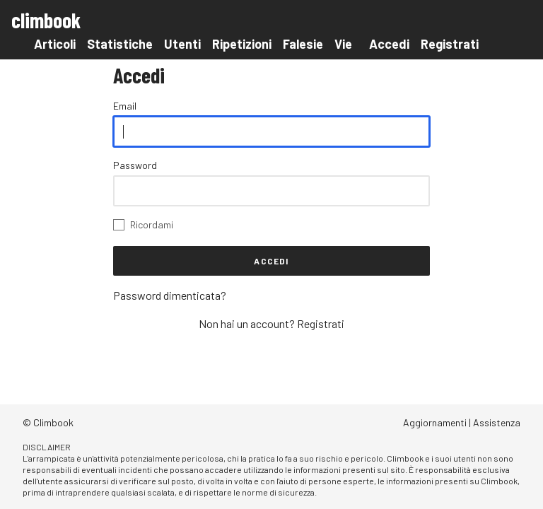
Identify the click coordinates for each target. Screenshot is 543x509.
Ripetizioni (242, 44)
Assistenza (496, 422)
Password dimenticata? (169, 295)
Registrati (450, 44)
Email (124, 106)
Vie (343, 44)
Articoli (55, 44)
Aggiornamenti (435, 422)
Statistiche (120, 44)
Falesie (303, 44)
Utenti (182, 44)
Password (135, 165)
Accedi (389, 44)
